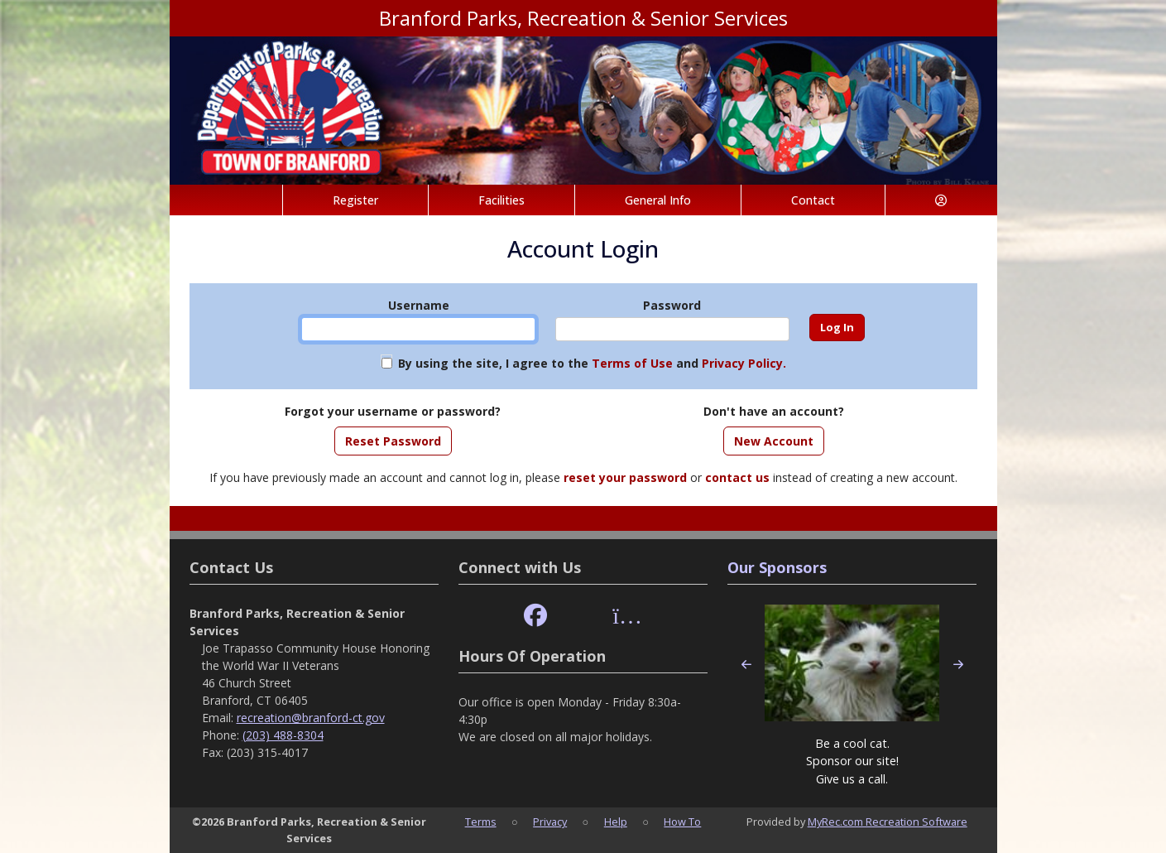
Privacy (550, 821)
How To (682, 821)
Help (615, 821)
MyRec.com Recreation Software (887, 821)
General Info (658, 200)
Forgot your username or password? (393, 411)
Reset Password (393, 441)
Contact (813, 200)
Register (355, 200)
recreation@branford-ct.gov (311, 717)
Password (672, 305)
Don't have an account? (773, 411)
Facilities (501, 200)
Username (418, 305)
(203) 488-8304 (283, 735)
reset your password (625, 477)
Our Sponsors (777, 567)
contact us (737, 477)
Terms (481, 821)
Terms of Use (632, 363)
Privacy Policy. (744, 363)
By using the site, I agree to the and (592, 363)
